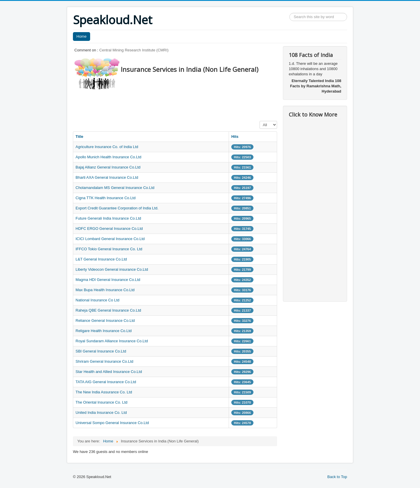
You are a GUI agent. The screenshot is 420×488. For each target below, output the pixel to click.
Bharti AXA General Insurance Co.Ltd (107, 177)
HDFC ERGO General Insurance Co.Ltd (109, 228)
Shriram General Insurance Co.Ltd (104, 361)
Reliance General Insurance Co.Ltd (105, 320)
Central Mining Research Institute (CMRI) (134, 50)
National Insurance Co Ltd (97, 300)
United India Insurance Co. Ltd (101, 412)
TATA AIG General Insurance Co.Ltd (106, 382)
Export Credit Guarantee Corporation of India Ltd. (117, 208)
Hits (235, 136)
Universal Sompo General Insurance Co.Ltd (112, 423)
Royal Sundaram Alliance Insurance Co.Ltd (112, 341)
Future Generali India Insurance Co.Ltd (108, 218)
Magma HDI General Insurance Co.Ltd (108, 279)
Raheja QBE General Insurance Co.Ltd (108, 310)
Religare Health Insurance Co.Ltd (104, 331)
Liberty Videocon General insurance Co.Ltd (112, 269)
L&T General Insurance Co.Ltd (101, 259)
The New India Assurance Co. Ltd (104, 392)
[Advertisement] (179, 104)
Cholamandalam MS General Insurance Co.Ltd (115, 187)
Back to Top (337, 477)
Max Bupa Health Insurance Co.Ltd (105, 290)
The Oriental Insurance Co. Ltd (101, 402)
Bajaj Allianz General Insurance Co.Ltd (108, 167)
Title (79, 136)
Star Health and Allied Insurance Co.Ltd (109, 371)
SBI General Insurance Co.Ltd (101, 351)
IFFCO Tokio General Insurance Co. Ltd (109, 249)
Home (81, 36)
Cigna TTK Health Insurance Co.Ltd (106, 198)
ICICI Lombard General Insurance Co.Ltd (110, 239)
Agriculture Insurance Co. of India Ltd (107, 147)
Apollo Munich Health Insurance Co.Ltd (108, 157)
